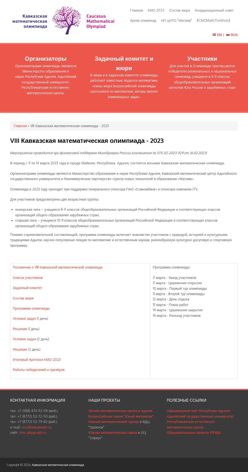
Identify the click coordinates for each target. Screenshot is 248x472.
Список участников (28, 278)
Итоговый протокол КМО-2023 (37, 359)
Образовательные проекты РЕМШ (194, 432)
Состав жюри (179, 10)
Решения (20, 329)
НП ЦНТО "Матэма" (176, 20)
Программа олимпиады (31, 308)
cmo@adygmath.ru (36, 427)
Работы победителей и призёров (38, 370)
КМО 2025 (156, 10)
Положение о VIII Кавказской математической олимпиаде (57, 267)
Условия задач (24, 318)
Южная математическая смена (112, 432)
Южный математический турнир (113, 422)
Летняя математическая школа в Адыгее (120, 411)
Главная (136, 10)
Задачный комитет (27, 288)
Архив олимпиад (143, 20)
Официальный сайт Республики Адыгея (198, 411)
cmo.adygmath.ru (32, 432)
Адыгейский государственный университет (200, 416)
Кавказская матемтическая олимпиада (58, 465)
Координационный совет (214, 10)
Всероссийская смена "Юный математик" (120, 416)
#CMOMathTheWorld (213, 20)
